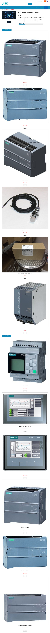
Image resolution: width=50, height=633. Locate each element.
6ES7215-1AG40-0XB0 (25, 570)
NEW (25, 19)
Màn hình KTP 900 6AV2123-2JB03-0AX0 (25, 426)
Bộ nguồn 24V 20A (25, 327)
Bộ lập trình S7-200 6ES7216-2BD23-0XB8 (25, 273)
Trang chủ (3, 9)
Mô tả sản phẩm (21, 23)
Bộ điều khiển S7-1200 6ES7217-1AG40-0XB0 (25, 625)
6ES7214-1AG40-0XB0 (25, 79)
